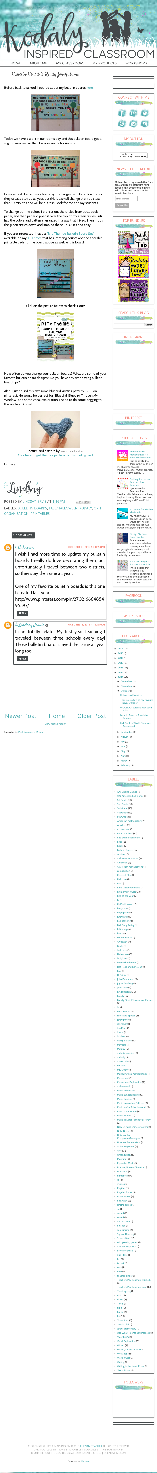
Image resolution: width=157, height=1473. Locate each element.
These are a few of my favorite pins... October (136, 702)
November (127, 687)
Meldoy (121, 1049)
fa (118, 901)
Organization (16, 513)
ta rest (120, 1264)
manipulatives (124, 1041)
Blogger (85, 1461)
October (125, 691)
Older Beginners (125, 1147)
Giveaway (122, 942)
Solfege (121, 1226)
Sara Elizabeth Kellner (71, 451)
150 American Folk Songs (130, 796)
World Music (123, 1358)
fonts (120, 934)
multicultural (123, 1087)
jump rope (122, 988)
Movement (123, 1079)
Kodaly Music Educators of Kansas (135, 1001)
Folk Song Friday (125, 926)
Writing (120, 1363)
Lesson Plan (123, 1012)
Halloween (123, 955)
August (125, 737)
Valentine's (123, 1337)
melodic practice (125, 1053)
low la (120, 1033)
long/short (122, 1024)
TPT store (34, 238)
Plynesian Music (125, 1164)
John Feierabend (125, 980)
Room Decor (123, 1197)
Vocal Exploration (126, 1342)
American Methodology (129, 821)
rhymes (121, 1184)
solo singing (123, 1230)
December (127, 682)
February (126, 766)
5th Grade (122, 817)
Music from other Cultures (130, 1104)
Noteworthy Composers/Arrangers (128, 1137)
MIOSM (121, 1066)
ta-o (119, 1272)
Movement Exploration (129, 1083)
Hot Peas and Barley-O (129, 967)
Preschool (122, 1172)
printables (40, 513)
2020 (121, 649)
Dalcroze (122, 880)
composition (123, 871)
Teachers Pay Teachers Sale (132, 1287)
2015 (121, 668)
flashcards (122, 917)
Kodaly (85, 508)
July (123, 742)
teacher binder (124, 1276)
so (118, 1210)
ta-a (119, 1268)
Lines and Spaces (126, 1016)
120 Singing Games (127, 792)
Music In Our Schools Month (131, 1108)
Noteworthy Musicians (128, 1143)
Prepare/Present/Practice (130, 1168)
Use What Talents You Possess (133, 1333)
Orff (98, 508)
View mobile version (55, 723)
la (118, 1008)
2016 (121, 663)
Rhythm (121, 1189)
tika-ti (120, 1300)
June (123, 747)
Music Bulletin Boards (128, 1095)
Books (120, 846)
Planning (121, 1159)
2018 (121, 654)
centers (121, 855)
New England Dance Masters (132, 1127)
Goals (120, 946)
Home (57, 716)
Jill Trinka (121, 976)
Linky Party (123, 1020)
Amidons (121, 825)
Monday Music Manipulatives (132, 1074)
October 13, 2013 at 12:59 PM (86, 547)
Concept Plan (124, 875)
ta (118, 1260)
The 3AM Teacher (91, 1447)
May (123, 752)
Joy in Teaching (125, 984)
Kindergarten (124, 992)
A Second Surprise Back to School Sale (140, 564)
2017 (121, 659)
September (127, 732)
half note (122, 951)
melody (121, 1058)
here (89, 88)
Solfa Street (123, 1222)
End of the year (125, 896)
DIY (119, 884)
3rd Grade (122, 809)
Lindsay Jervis (31, 625)
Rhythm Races (124, 1193)
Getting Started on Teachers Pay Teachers (140, 483)
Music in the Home (127, 1112)
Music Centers (124, 1099)
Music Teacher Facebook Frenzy (134, 1120)
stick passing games (127, 1243)
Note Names (123, 1132)
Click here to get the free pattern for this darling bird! (55, 455)
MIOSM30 (122, 1070)
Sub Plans (122, 1255)
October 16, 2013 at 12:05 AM (86, 624)
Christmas (122, 863)
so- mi (120, 1214)
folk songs (122, 930)
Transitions (123, 1321)
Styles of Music (125, 1251)
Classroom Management (130, 867)
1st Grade (122, 801)
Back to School (125, 834)
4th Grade (122, 813)
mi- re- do (122, 1062)
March (124, 761)
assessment (123, 830)
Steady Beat (123, 1239)
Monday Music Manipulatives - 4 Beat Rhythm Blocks (140, 455)
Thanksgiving (124, 1292)
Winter (120, 1346)
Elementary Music (126, 892)
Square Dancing (125, 1235)
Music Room (123, 1116)
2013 (121, 678)
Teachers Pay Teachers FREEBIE (134, 1280)
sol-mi (120, 1218)
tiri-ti (119, 1308)
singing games (124, 1205)
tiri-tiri (120, 1312)
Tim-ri (120, 1304)
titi (118, 1317)
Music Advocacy (125, 1091)
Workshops (123, 1354)
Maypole (121, 1045)
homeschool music (126, 963)
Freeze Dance (124, 938)
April (123, 756)
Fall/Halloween (63, 508)
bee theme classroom (128, 838)
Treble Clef (123, 1325)
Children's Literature (127, 859)
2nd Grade (122, 805)
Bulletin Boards (32, 508)
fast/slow (122, 909)
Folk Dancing (124, 921)
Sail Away (122, 1201)
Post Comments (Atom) (31, 732)
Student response (126, 1247)
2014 (121, 673)
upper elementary (126, 1329)
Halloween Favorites (131, 695)
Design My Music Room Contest (138, 536)
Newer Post (20, 716)
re (118, 1180)
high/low (121, 959)
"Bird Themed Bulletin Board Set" (70, 233)
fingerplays (123, 913)
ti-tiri (119, 1296)
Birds (119, 842)
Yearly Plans (123, 1371)
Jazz (119, 971)
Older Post (91, 716)
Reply (23, 613)
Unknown (26, 547)
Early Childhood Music (128, 888)
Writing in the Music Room (130, 1367)
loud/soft (122, 1028)
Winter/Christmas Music (129, 1350)
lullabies (121, 1037)
